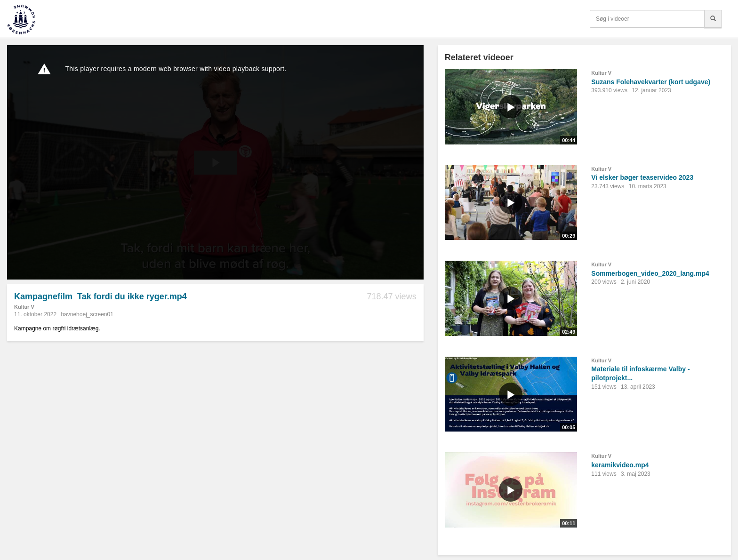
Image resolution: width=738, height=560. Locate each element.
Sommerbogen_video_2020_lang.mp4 (650, 273)
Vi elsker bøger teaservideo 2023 (642, 177)
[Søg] (713, 19)
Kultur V (24, 307)
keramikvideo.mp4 (620, 465)
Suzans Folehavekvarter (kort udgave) (650, 82)
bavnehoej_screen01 (87, 314)
